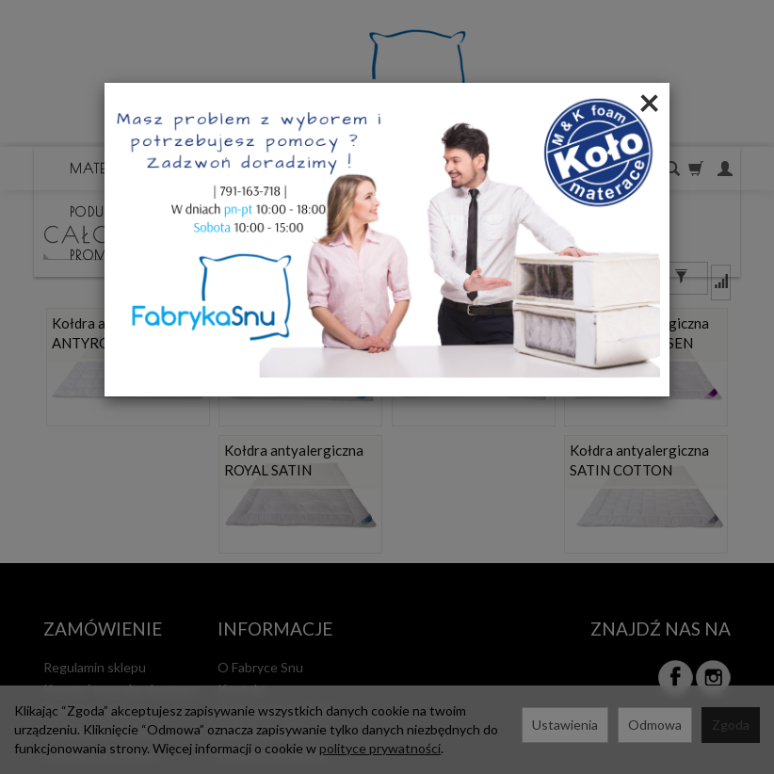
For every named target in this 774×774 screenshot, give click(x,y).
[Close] (649, 102)
